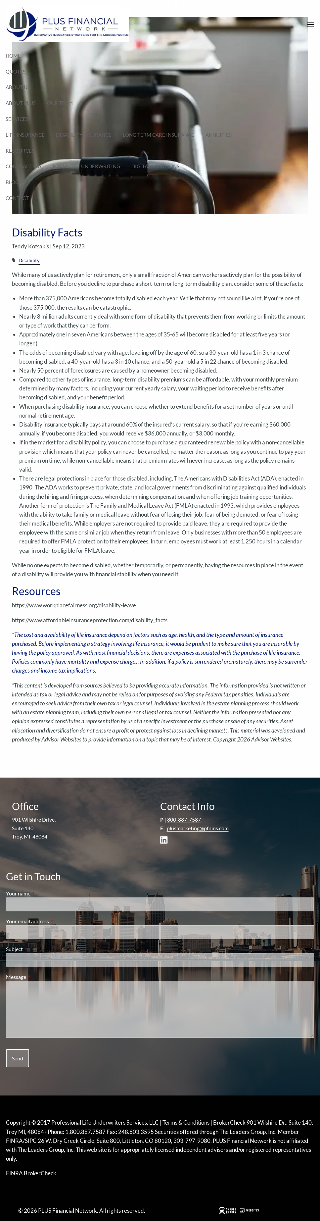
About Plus (21, 103)
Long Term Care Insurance (158, 135)
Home (13, 56)
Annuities (219, 135)
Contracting (23, 166)
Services (17, 119)
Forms (61, 166)
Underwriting (100, 166)
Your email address (51, 921)
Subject (38, 949)
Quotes (15, 72)
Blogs (14, 182)
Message (40, 977)
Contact (17, 198)
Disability (29, 260)
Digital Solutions (155, 166)
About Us (18, 87)
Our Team (60, 103)
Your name (42, 893)
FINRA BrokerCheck (31, 1173)
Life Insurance (25, 135)
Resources (20, 151)
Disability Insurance (84, 135)
